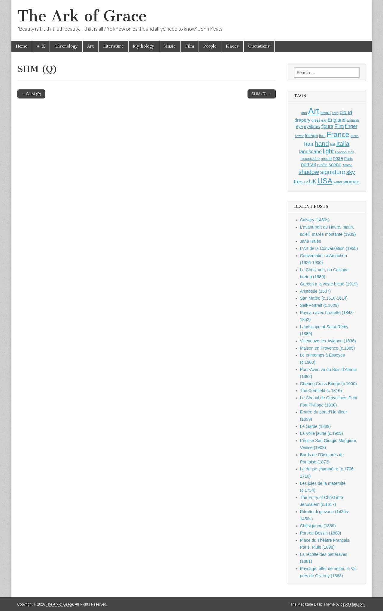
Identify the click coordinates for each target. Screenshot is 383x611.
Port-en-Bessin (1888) (320, 533)
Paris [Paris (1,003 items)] (348, 159)
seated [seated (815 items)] (347, 165)
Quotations (259, 46)
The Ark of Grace (82, 16)
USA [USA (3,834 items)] (325, 181)
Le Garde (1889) (315, 426)
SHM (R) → (261, 94)
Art (90, 46)
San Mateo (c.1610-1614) (324, 298)
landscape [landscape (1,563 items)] (310, 151)
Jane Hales (310, 241)
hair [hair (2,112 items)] (309, 144)
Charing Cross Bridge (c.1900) (328, 383)
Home (21, 46)
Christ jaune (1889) (318, 525)
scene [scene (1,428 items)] (335, 164)
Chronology (66, 46)
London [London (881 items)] (341, 152)
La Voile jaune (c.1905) (321, 433)
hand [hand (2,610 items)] (322, 143)
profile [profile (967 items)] (322, 165)
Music (170, 46)
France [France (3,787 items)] (338, 134)
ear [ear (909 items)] (324, 120)
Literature (113, 46)
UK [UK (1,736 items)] (312, 182)
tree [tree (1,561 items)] (298, 181)
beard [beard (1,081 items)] (326, 113)
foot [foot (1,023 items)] (322, 135)
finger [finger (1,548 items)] (351, 126)
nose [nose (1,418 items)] (338, 158)
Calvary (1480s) (315, 219)
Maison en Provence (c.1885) (327, 348)
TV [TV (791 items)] (306, 182)
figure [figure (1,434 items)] (327, 126)
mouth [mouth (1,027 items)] (326, 158)
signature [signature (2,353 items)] (332, 172)
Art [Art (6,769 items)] (313, 111)
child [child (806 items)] (335, 113)
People (210, 46)
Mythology (143, 46)
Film (189, 46)
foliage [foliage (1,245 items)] (311, 135)
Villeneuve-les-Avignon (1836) (328, 340)
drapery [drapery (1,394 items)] (302, 120)
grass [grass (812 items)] (355, 136)
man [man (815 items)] (351, 152)
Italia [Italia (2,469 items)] (342, 143)
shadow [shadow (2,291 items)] (309, 172)
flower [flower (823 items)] (299, 136)
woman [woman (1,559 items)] (351, 181)
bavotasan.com (353, 604)
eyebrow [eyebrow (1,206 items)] (312, 126)
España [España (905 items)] (353, 120)
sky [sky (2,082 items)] (350, 172)
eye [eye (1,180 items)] (299, 126)
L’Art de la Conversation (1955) (329, 248)
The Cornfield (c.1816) (321, 390)
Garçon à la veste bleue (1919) (329, 284)
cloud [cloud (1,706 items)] (346, 112)
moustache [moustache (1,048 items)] (310, 158)
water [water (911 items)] (337, 182)
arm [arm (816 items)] (304, 113)
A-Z (41, 46)
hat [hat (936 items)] (332, 144)
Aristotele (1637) (315, 291)
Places (232, 46)
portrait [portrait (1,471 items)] (308, 164)
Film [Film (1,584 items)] (339, 126)
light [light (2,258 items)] (328, 151)
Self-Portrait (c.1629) (319, 305)
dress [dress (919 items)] (316, 120)
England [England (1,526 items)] (337, 120)
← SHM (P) (31, 94)
